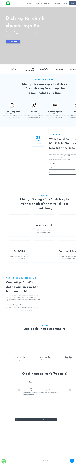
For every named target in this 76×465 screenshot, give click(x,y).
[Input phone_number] (48, 419)
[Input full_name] (27, 419)
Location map (53, 456)
